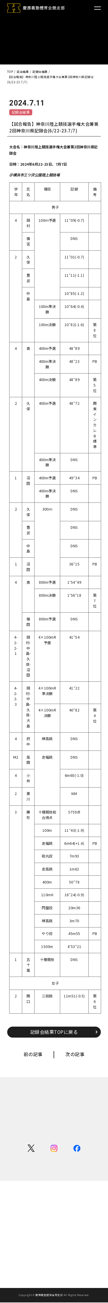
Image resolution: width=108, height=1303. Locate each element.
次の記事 (74, 1054)
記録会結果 (21, 112)
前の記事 (33, 1054)
